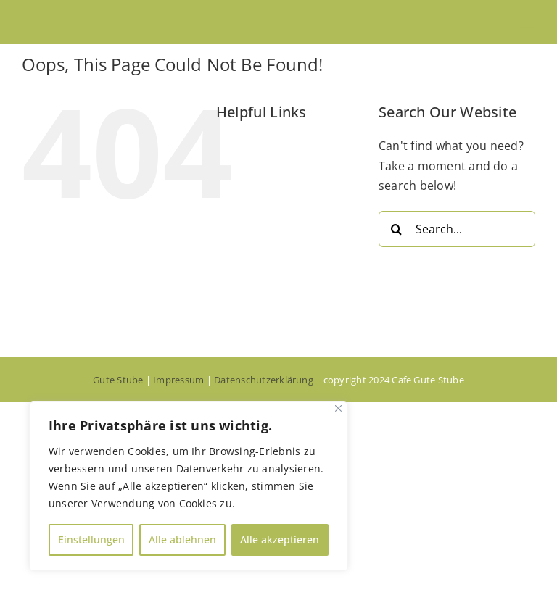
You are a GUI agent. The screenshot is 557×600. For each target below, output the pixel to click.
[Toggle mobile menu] (527, 22)
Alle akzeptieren (279, 539)
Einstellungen (91, 539)
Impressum (178, 379)
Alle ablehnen (182, 539)
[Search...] (457, 229)
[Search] (397, 229)
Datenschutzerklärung (263, 379)
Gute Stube (118, 379)
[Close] (338, 408)
